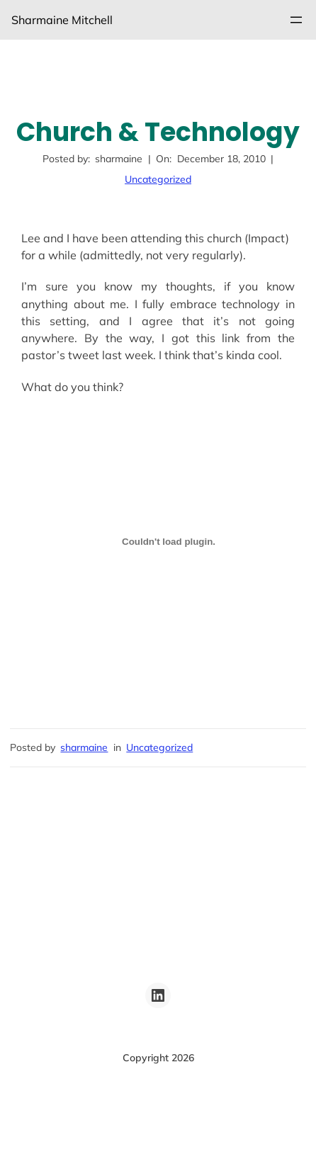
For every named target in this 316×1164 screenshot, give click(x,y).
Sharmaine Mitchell (62, 20)
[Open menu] (296, 19)
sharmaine (84, 747)
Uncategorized (158, 179)
